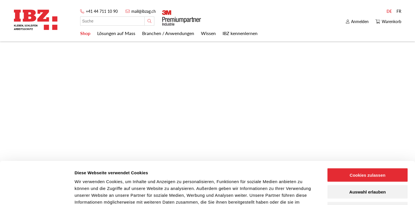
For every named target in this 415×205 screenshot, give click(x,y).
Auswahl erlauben (367, 151)
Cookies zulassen (367, 135)
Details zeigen (302, 193)
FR (399, 11)
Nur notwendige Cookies (368, 168)
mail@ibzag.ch (143, 11)
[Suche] (149, 21)
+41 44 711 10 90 (102, 11)
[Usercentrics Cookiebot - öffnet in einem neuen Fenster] (37, 194)
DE (389, 11)
